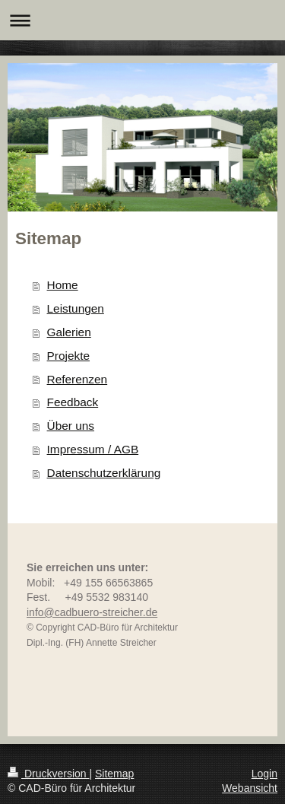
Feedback (73, 402)
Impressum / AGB (93, 449)
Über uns (70, 425)
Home (62, 284)
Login (264, 773)
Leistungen (75, 308)
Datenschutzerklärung (104, 472)
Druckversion (48, 773)
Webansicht (249, 788)
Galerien (69, 332)
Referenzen (77, 379)
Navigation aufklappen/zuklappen (142, 20)
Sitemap (114, 773)
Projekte (68, 355)
